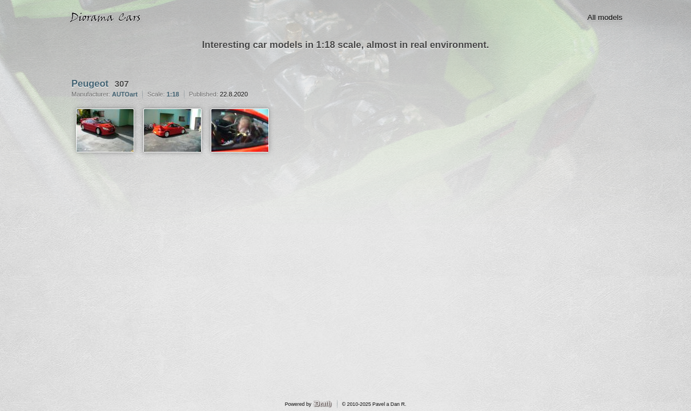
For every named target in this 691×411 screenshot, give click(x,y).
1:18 (173, 94)
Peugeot (90, 83)
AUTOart (125, 94)
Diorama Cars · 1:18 (108, 17)
